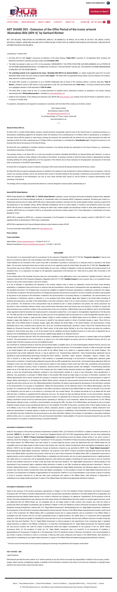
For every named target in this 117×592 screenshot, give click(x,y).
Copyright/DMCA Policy (77, 583)
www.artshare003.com (57, 93)
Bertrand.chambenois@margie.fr (34, 244)
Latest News (12, 22)
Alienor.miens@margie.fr (25, 241)
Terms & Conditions (60, 583)
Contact (58, 22)
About (15, 583)
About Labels (44, 22)
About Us (70, 22)
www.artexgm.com (66, 97)
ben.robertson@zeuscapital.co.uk (58, 114)
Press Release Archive (26, 583)
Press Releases (28, 22)
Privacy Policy (92, 583)
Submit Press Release (43, 583)
